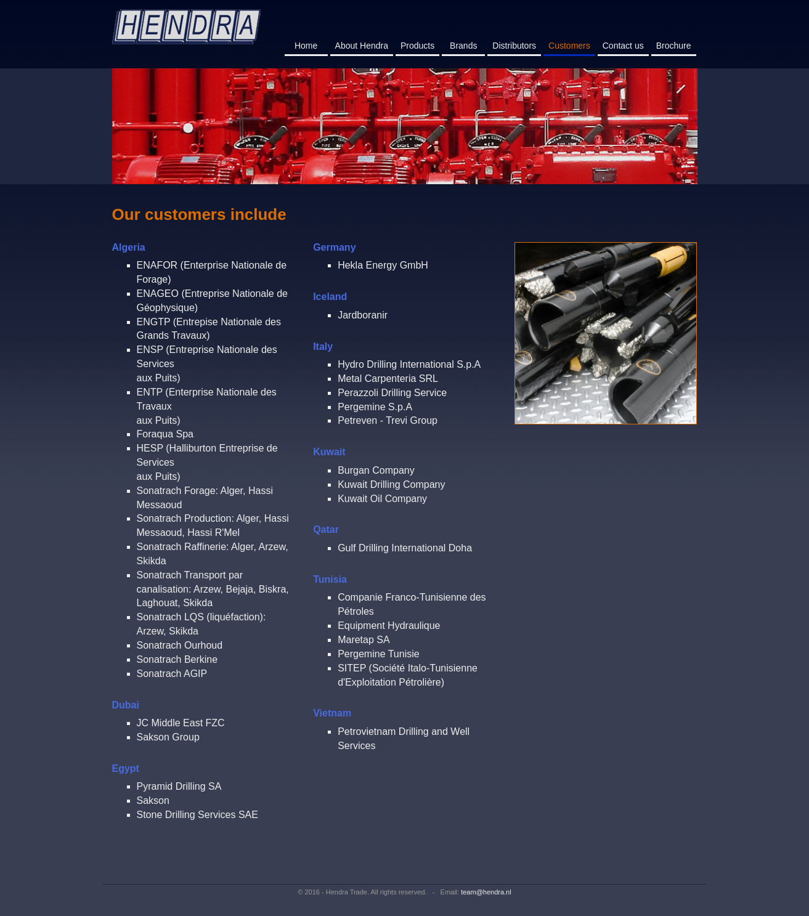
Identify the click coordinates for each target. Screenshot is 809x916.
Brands (463, 46)
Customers (571, 45)
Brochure (673, 46)
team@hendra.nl (486, 892)
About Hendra (361, 46)
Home (306, 46)
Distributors (514, 46)
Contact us (623, 46)
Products (417, 46)
